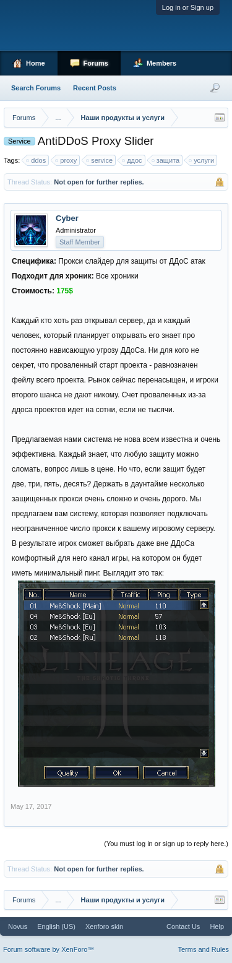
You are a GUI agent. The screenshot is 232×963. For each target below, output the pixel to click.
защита (166, 160)
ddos (36, 160)
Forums (96, 63)
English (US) (56, 926)
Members (161, 63)
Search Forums (36, 88)
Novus (17, 926)
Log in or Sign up (187, 7)
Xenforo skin (104, 926)
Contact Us (183, 926)
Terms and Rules (203, 949)
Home (35, 63)
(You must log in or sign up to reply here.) (166, 843)
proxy (66, 160)
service (100, 160)
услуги (202, 160)
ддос (132, 160)
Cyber (67, 218)
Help (217, 926)
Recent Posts (94, 88)
